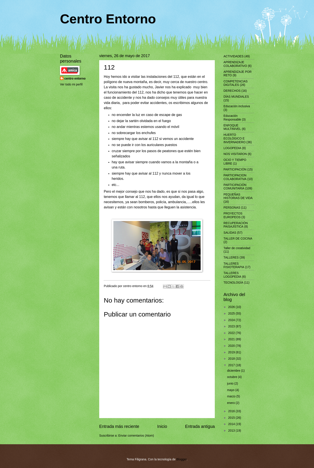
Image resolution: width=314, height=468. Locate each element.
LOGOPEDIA (232, 148)
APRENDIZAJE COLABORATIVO (235, 64)
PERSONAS (232, 207)
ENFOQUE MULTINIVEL (232, 127)
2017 (232, 365)
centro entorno (74, 78)
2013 (232, 430)
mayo (231, 390)
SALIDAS (230, 232)
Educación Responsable (232, 117)
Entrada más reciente (119, 426)
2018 (232, 358)
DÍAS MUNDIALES (236, 96)
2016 (232, 411)
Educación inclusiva (237, 106)
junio (230, 383)
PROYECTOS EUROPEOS (233, 215)
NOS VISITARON (235, 154)
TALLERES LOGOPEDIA (232, 274)
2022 (232, 333)
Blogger (181, 459)
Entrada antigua (200, 426)
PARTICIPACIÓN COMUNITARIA (235, 186)
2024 (232, 320)
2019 (232, 352)
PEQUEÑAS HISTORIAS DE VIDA (238, 196)
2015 (232, 417)
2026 (232, 307)
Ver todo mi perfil (71, 84)
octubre (232, 377)
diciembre (234, 370)
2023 (232, 326)
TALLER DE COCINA (238, 238)
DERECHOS (232, 90)
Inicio (162, 426)
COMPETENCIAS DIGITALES (235, 83)
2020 (232, 345)
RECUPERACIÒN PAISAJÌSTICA (236, 224)
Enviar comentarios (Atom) (136, 435)
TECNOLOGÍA (233, 282)
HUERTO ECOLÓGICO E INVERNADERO (235, 138)
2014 (232, 424)
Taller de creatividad (237, 248)
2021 (232, 339)
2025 (232, 313)
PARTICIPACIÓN (235, 169)
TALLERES (231, 257)
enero (231, 403)
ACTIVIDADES (234, 56)
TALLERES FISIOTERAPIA (234, 265)
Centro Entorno (108, 19)
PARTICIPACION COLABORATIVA (235, 177)
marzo (231, 396)
